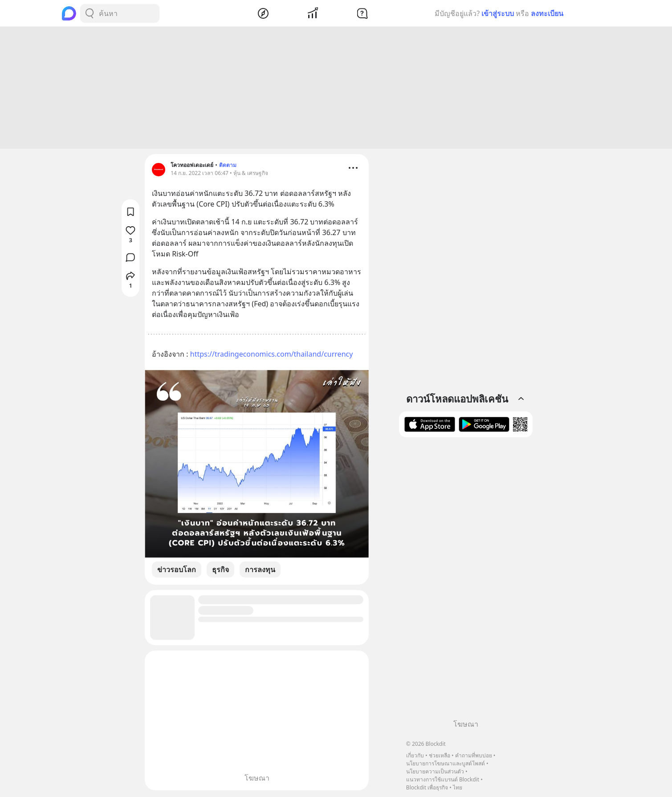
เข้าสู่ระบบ (497, 13)
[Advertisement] (336, 89)
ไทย (457, 787)
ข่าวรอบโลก (176, 571)
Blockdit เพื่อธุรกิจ (427, 787)
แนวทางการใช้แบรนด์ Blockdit (442, 779)
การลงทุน (260, 571)
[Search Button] (89, 13)
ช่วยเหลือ (439, 755)
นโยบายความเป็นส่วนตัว (435, 771)
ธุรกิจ (220, 571)
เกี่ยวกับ (415, 755)
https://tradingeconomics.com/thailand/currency (271, 355)
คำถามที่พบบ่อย (473, 755)
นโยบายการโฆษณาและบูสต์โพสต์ (445, 763)
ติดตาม (227, 166)
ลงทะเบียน (547, 13)
